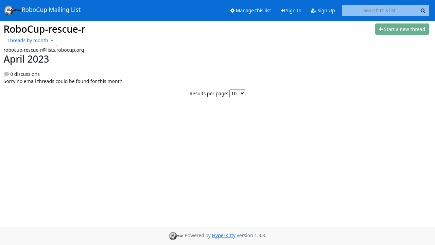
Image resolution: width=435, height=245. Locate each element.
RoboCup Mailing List (42, 10)
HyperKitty (224, 235)
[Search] (423, 10)
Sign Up (323, 10)
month (28, 40)
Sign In (291, 10)
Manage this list (250, 10)
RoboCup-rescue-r (44, 28)
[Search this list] (379, 10)
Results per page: (209, 93)
